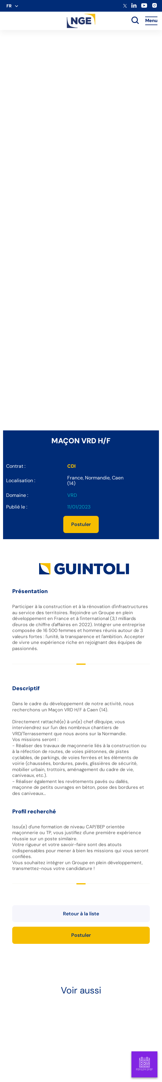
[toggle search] (135, 20)
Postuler (81, 524)
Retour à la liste (81, 913)
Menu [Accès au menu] (151, 20)
